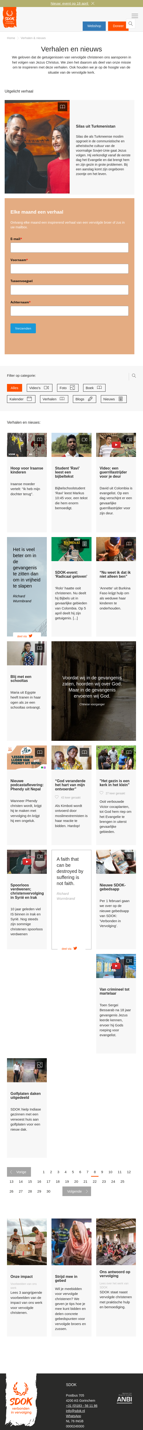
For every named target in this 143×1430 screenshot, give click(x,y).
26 (12, 1194)
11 (120, 1175)
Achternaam (20, 305)
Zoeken (135, 26)
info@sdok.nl (75, 1411)
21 (86, 1184)
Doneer (118, 26)
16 (39, 1184)
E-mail (16, 242)
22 (95, 1184)
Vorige (21, 1175)
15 (30, 1184)
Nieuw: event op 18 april (70, 3)
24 (113, 1184)
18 (58, 1184)
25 (122, 1184)
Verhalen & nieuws (33, 41)
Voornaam (19, 263)
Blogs (81, 402)
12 (129, 1175)
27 (21, 1194)
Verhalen (51, 402)
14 (21, 1184)
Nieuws (110, 402)
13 (12, 1184)
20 (76, 1184)
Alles (14, 390)
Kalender (18, 402)
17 (49, 1184)
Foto (65, 390)
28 (30, 1194)
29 (39, 1194)
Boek (91, 390)
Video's (36, 390)
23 (104, 1184)
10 (110, 1175)
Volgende (74, 1194)
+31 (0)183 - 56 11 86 (81, 1406)
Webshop (94, 26)
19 (67, 1184)
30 (49, 1194)
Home (11, 41)
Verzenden (23, 331)
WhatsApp (73, 1416)
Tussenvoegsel (21, 284)
